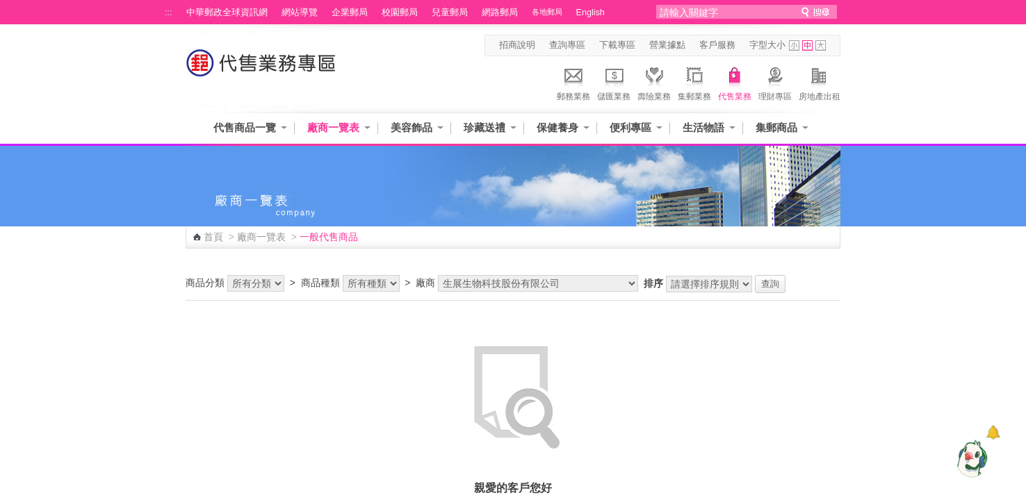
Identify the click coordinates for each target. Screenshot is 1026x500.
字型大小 (767, 45)
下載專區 (617, 45)
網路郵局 (500, 12)
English (590, 12)
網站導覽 (300, 12)
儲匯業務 (613, 81)
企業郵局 (350, 12)
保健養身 (557, 127)
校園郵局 (400, 12)
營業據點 (667, 45)
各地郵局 (547, 12)
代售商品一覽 (244, 127)
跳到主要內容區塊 (7, 7)
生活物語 (703, 127)
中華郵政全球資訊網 (227, 12)
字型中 (807, 45)
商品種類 (320, 282)
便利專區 (630, 127)
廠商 (425, 282)
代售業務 (734, 81)
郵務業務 (573, 81)
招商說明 (517, 45)
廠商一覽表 (333, 127)
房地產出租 (819, 81)
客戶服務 (717, 45)
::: (168, 12)
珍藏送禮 (484, 127)
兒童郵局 (450, 12)
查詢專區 (567, 45)
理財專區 (775, 81)
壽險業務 (654, 81)
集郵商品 (776, 127)
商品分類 (205, 282)
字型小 (794, 45)
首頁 (213, 236)
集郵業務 (694, 81)
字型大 (820, 45)
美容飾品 (411, 127)
